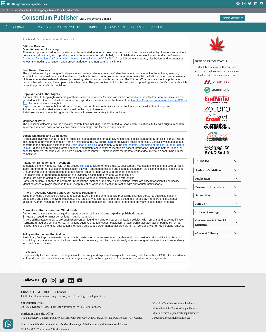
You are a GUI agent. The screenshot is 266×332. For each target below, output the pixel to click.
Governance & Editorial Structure (210, 222)
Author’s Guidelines (208, 170)
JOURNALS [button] (19, 27)
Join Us (200, 203)
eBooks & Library (206, 233)
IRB (109, 141)
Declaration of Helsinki (84, 144)
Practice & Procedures (209, 187)
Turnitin (84, 165)
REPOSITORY (43, 27)
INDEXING (95, 27)
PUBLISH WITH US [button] (69, 27)
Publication (202, 178)
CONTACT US (155, 27)
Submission (202, 195)
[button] (3, 4)
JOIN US (136, 27)
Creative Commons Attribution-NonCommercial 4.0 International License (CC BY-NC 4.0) (101, 57)
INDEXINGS (203, 161)
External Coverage (207, 212)
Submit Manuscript (232, 17)
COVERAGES (116, 27)
